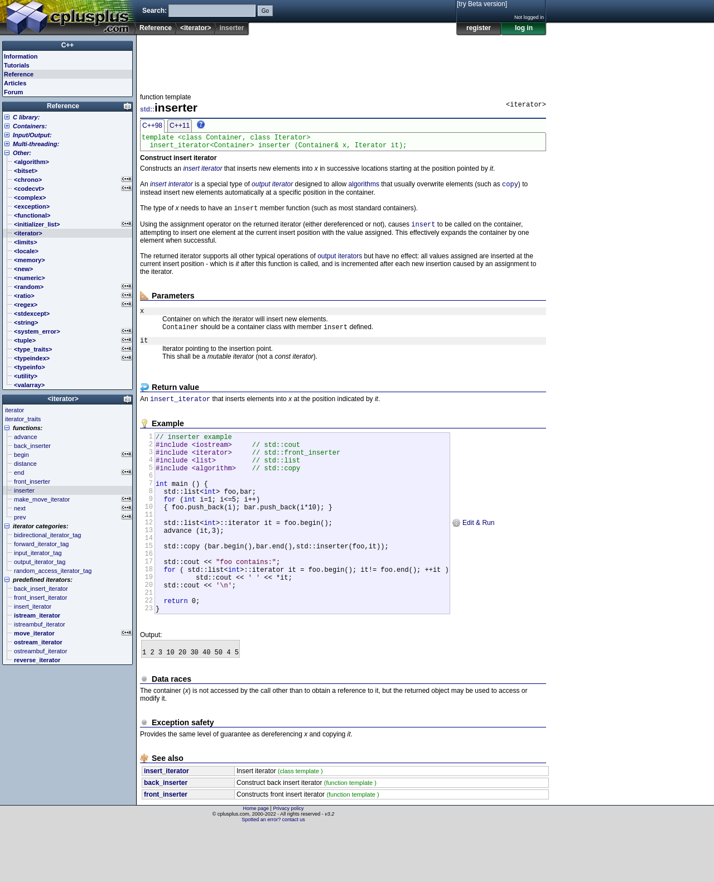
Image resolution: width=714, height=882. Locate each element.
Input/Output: (32, 135)
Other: (22, 153)
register (478, 28)
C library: (26, 117)
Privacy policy (288, 862)
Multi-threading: (36, 144)
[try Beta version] (482, 4)
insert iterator (202, 172)
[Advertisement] (343, 61)
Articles (15, 83)
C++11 (180, 125)
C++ (67, 45)
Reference (155, 28)
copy (510, 188)
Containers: (30, 126)
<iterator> (195, 28)
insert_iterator (180, 411)
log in (524, 28)
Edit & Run (473, 554)
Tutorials (17, 65)
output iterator (272, 188)
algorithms (364, 188)
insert (423, 230)
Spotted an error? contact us (273, 873)
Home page (256, 862)
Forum (13, 92)
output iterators (339, 263)
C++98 (152, 125)
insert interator (171, 188)
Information (21, 56)
